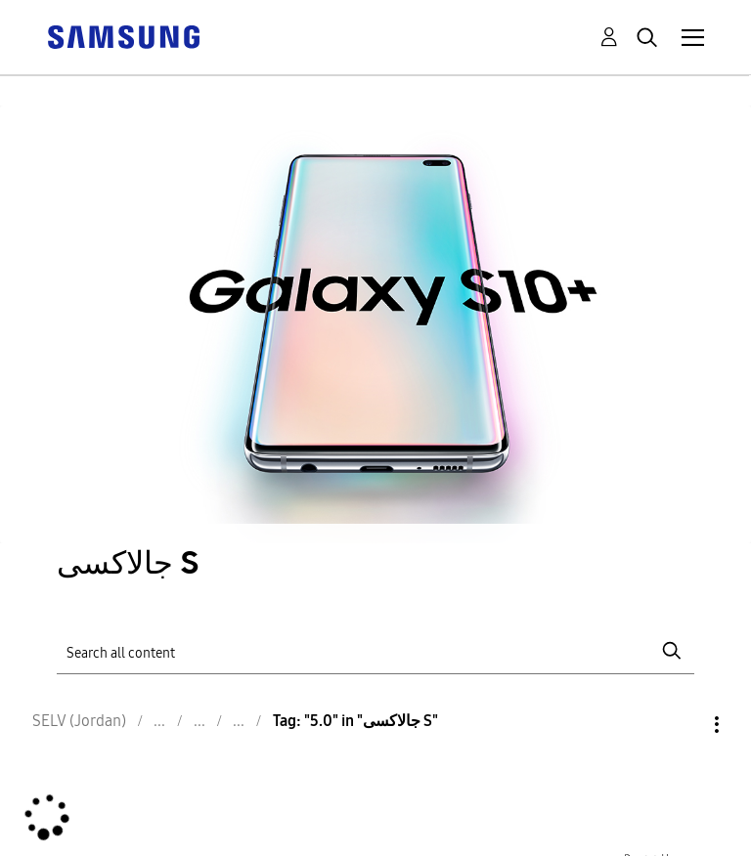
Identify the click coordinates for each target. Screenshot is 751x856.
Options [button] (683, 724)
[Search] (375, 651)
